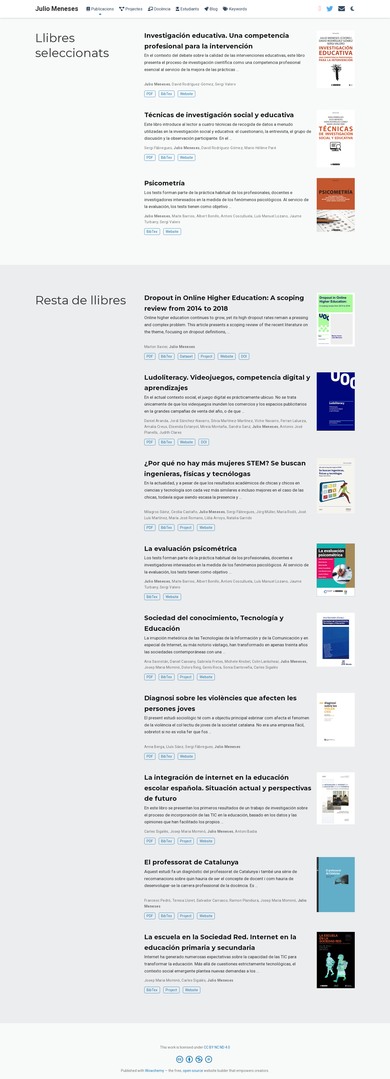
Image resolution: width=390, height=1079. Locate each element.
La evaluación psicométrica (190, 548)
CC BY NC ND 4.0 (217, 1047)
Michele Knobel (237, 661)
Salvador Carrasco (212, 900)
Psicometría (164, 183)
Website (186, 94)
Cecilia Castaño (184, 512)
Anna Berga (154, 747)
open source (193, 1071)
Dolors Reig (191, 667)
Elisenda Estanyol (184, 427)
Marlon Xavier (155, 347)
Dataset (186, 356)
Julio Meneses (56, 8)
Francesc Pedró (157, 900)
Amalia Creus (155, 427)
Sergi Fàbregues (158, 148)
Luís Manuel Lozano (271, 216)
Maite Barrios (183, 216)
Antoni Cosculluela (237, 216)
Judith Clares (170, 432)
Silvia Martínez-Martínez (232, 421)
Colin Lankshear (265, 661)
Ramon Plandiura (244, 900)
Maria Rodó (286, 512)
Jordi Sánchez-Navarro (189, 421)
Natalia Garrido (239, 518)
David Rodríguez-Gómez (192, 84)
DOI (244, 356)
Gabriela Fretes (210, 661)
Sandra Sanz (240, 427)
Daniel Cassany (183, 661)
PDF (150, 94)
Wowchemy (154, 1071)
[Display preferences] (352, 9)
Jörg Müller (265, 512)
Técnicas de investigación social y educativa (219, 115)
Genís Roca (212, 667)
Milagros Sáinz (156, 512)
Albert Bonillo (208, 216)
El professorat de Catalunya (191, 862)
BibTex (166, 94)
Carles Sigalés (266, 667)
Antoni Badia (246, 831)
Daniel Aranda (156, 421)
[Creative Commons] (195, 1059)
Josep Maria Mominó (162, 667)
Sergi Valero (225, 84)
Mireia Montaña (213, 427)
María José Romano (186, 518)
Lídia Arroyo (215, 518)
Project (206, 356)
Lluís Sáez (174, 747)
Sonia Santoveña (237, 667)
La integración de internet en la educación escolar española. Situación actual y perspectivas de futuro (227, 788)
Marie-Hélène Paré (260, 148)
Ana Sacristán (156, 661)
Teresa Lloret (183, 900)
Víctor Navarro (267, 421)
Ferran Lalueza (293, 421)
